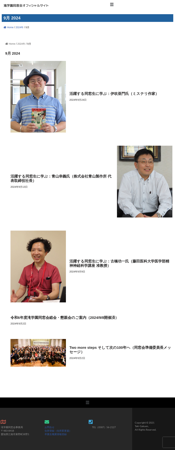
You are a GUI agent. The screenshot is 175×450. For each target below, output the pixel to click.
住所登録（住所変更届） (58, 430)
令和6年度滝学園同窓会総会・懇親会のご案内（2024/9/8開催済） (64, 318)
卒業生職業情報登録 (56, 434)
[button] (112, 4)
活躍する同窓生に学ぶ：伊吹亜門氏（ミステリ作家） (114, 94)
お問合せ (49, 427)
